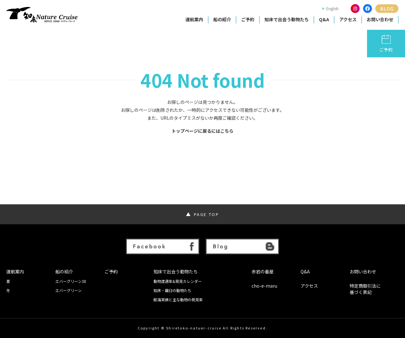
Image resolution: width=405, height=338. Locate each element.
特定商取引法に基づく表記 (365, 289)
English (332, 8)
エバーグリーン (68, 290)
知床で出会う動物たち (287, 19)
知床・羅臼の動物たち (172, 290)
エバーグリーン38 (70, 281)
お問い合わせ (380, 19)
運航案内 (194, 19)
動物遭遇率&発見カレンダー (177, 281)
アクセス (348, 19)
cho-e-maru (264, 286)
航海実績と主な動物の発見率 (178, 299)
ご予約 (247, 19)
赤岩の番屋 (263, 272)
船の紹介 (222, 19)
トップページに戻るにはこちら (202, 131)
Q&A (324, 19)
